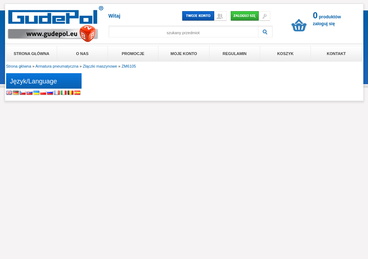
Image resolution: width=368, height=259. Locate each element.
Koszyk (285, 53)
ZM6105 (128, 66)
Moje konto (184, 53)
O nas (82, 53)
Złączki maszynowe (100, 66)
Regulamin (234, 53)
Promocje (133, 53)
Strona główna (31, 53)
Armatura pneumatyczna (56, 66)
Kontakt (336, 53)
